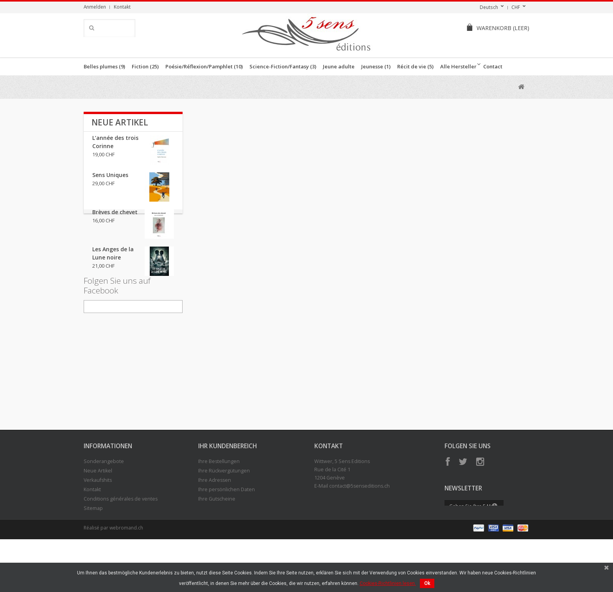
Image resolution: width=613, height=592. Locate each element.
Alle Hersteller (458, 66)
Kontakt (122, 7)
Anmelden (95, 7)
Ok (427, 583)
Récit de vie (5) (415, 66)
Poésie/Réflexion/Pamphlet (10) (204, 66)
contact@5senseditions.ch (359, 528)
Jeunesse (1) (376, 66)
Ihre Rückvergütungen (224, 513)
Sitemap (93, 550)
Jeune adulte (339, 66)
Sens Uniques (110, 180)
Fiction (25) (145, 66)
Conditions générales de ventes (121, 541)
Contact (492, 66)
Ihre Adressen (214, 522)
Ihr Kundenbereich (227, 488)
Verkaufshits (98, 522)
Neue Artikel (119, 122)
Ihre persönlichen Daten (226, 532)
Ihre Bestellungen (219, 504)
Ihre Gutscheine (216, 541)
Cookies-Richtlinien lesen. (388, 583)
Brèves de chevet (115, 217)
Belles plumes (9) (104, 66)
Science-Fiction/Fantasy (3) (282, 66)
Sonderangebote (104, 504)
